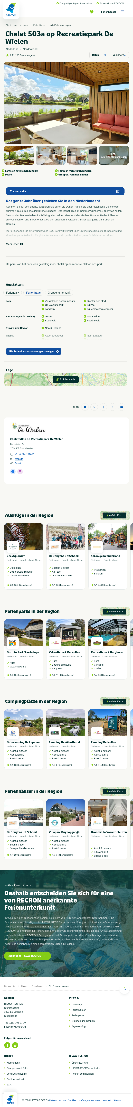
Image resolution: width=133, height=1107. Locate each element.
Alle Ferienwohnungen (60, 25)
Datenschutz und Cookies (62, 1100)
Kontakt (107, 1100)
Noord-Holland (27, 560)
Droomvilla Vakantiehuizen (109, 832)
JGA (9, 1084)
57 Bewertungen (63, 765)
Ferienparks (78, 1015)
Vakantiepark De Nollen (64, 652)
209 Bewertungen (64, 585)
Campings (77, 1004)
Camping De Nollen (103, 742)
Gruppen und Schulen (83, 1021)
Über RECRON (80, 1062)
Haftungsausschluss (89, 1100)
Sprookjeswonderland (105, 556)
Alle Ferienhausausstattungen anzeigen (33, 351)
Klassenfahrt (13, 1062)
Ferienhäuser (113, 12)
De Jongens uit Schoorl (64, 556)
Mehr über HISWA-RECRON (27, 956)
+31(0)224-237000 (24, 454)
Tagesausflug (79, 1026)
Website (19, 459)
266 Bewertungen (24, 55)
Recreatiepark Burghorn (107, 652)
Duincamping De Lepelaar (24, 742)
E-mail (18, 463)
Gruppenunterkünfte (17, 1068)
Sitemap (117, 1100)
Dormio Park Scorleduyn (23, 652)
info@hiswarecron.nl (15, 1026)
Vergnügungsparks (17, 1073)
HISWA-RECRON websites (86, 1068)
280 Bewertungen (106, 675)
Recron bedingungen (83, 1073)
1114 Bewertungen (64, 675)
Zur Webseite (64, 191)
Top (124, 989)
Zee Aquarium (16, 556)
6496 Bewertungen (107, 585)
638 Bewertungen (22, 765)
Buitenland (124, 836)
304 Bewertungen (22, 675)
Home (25, 25)
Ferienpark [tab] (12, 292)
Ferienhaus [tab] (33, 292)
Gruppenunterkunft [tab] (59, 292)
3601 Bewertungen (22, 585)
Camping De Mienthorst (64, 742)
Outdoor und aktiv (16, 1079)
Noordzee (40, 560)
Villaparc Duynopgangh (64, 832)
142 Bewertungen (64, 855)
